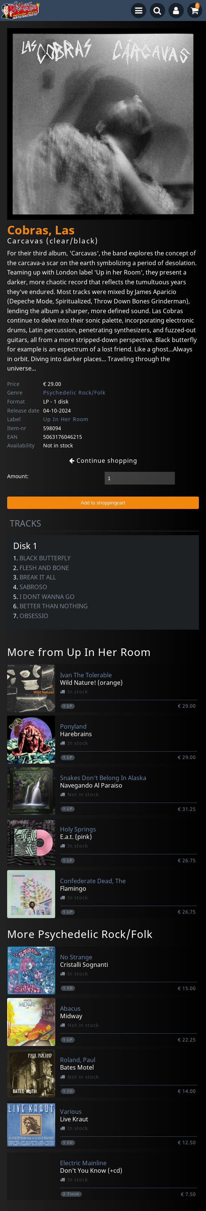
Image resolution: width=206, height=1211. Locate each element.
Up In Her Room (66, 419)
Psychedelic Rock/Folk (74, 392)
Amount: (18, 476)
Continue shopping (103, 460)
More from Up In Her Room (79, 652)
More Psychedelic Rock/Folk (80, 934)
